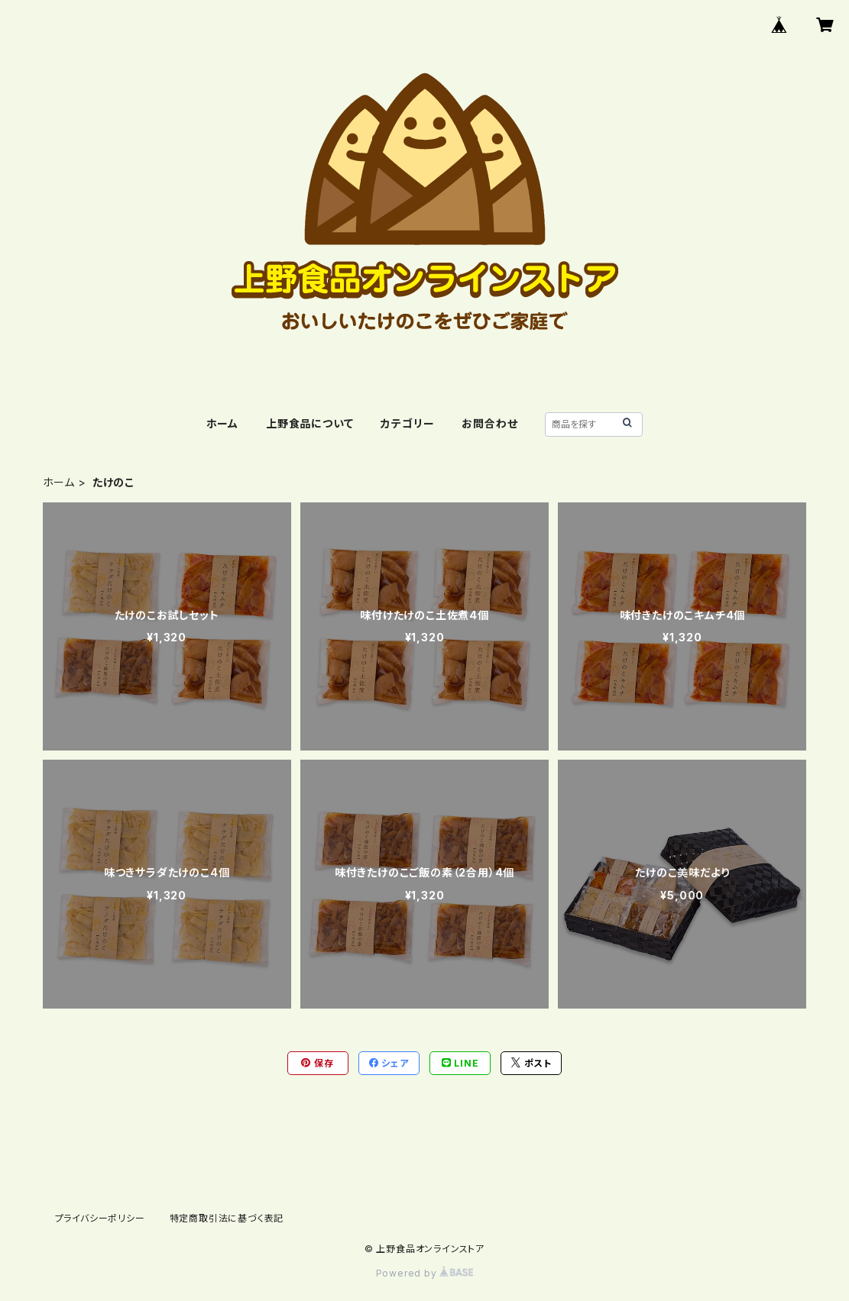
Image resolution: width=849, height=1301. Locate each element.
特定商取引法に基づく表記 (227, 1218)
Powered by (425, 1273)
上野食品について (309, 423)
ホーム (222, 423)
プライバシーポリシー (100, 1218)
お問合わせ (489, 423)
